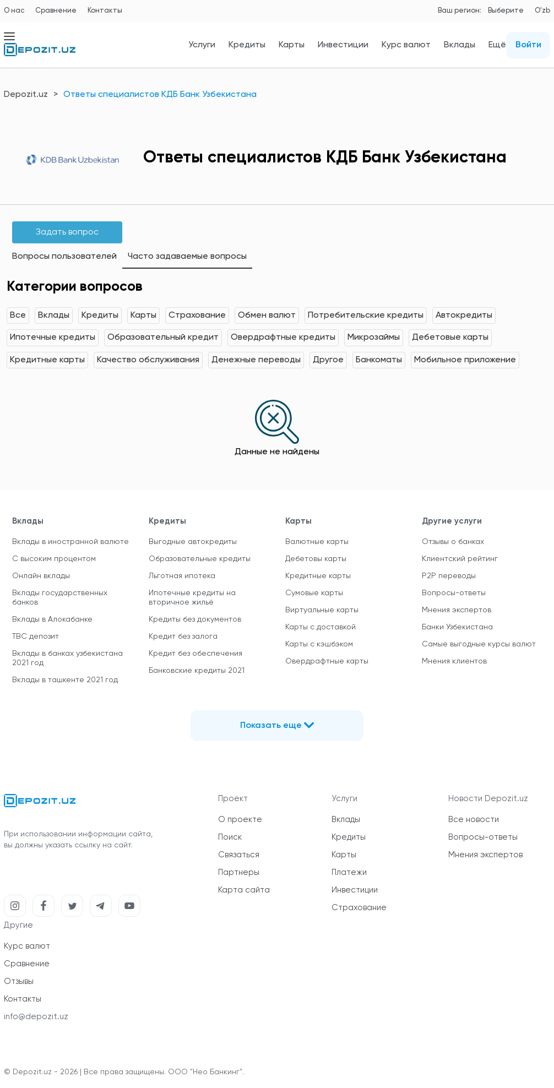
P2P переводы (449, 576)
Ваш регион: (459, 10)
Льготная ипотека (182, 576)
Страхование (197, 315)
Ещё (497, 45)
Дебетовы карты (315, 559)
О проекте (240, 819)
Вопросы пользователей (64, 256)
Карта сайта (244, 890)
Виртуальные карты (322, 610)
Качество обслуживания (148, 360)
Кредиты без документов (195, 619)
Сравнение (56, 10)
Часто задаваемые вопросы (187, 256)
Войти (528, 45)
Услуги (201, 45)
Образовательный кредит (163, 337)
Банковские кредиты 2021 (197, 670)
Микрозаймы (373, 337)
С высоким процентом (54, 559)
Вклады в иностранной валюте (70, 542)
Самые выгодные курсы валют (479, 644)
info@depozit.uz (36, 1017)
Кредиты (247, 45)
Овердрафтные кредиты (283, 337)
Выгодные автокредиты (193, 542)
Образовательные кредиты (200, 559)
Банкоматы (379, 360)
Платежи (349, 872)
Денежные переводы (256, 360)
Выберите (506, 10)
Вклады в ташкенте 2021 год (65, 680)
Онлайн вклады (41, 576)
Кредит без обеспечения (195, 653)
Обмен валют (267, 315)
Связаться (238, 855)
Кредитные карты (47, 360)
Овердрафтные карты (326, 661)
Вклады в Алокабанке (52, 619)
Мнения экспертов (456, 610)
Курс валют (406, 45)
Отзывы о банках (453, 542)
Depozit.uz (26, 94)
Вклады (459, 45)
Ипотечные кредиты (52, 337)
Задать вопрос (67, 232)
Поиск (230, 837)
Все (18, 315)
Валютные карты (317, 542)
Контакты (105, 10)
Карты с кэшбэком (319, 644)
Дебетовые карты (450, 337)
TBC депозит (35, 636)
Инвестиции (343, 45)
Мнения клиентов (454, 661)
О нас (14, 10)
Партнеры (238, 872)
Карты (292, 45)
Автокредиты (464, 315)
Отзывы (19, 981)
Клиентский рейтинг (460, 559)
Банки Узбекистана (457, 627)
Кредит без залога (183, 636)
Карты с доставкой (320, 627)
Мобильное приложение (465, 360)
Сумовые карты (314, 593)
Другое (328, 360)
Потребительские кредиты (365, 315)
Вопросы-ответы (454, 593)
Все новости (473, 819)
